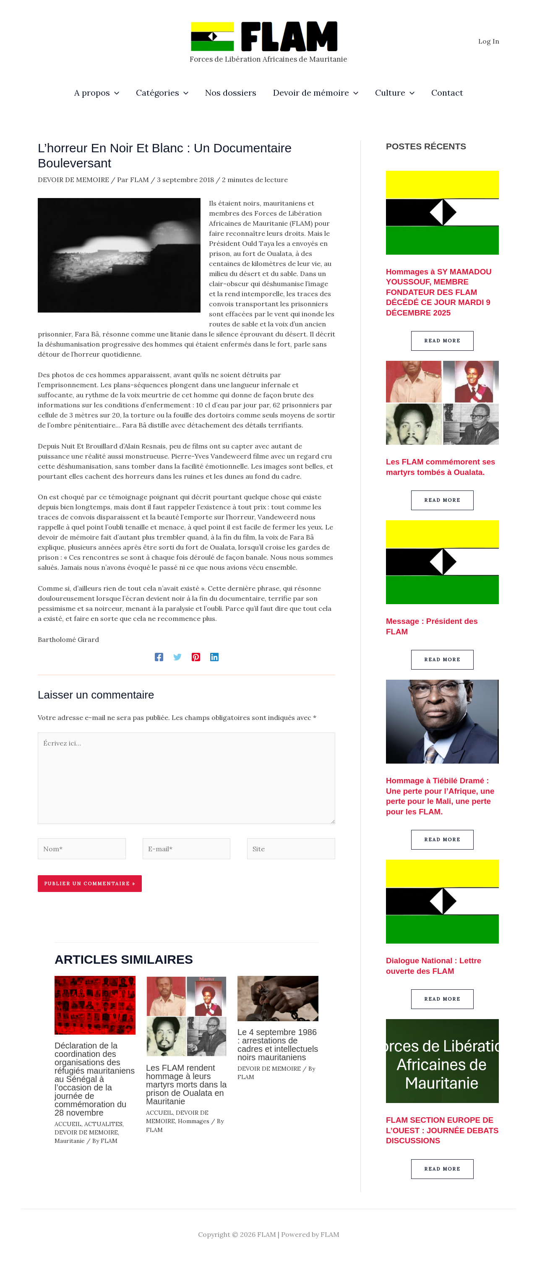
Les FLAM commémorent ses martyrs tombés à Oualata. (436, 470)
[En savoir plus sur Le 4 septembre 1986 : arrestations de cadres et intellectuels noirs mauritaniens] (277, 998)
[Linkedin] (214, 656)
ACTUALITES (103, 1124)
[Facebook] (159, 656)
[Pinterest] (196, 656)
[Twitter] (177, 656)
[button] (442, 340)
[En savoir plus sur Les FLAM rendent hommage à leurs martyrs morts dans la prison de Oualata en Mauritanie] (186, 1015)
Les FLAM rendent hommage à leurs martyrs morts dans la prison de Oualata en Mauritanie (186, 1084)
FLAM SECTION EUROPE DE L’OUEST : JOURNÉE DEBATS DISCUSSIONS (436, 1137)
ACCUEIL (68, 1124)
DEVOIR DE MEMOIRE (73, 179)
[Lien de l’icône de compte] (488, 41)
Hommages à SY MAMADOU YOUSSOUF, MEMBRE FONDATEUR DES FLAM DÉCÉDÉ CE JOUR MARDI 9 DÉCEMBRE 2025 (442, 291)
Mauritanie (70, 1141)
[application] (114, 93)
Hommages (193, 1121)
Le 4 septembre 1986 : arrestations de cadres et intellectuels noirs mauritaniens (277, 1044)
